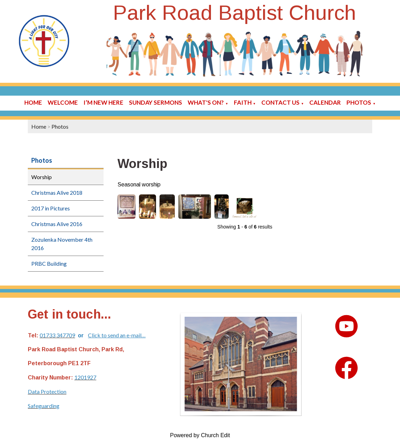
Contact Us (280, 102)
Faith (243, 102)
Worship (41, 177)
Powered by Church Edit (200, 435)
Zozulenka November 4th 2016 (61, 243)
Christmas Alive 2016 (56, 223)
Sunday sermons (155, 102)
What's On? (206, 102)
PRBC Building (49, 263)
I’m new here (103, 102)
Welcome (63, 102)
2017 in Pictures (50, 208)
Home (33, 102)
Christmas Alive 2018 (56, 192)
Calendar (325, 102)
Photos (358, 102)
